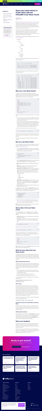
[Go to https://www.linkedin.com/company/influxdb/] (34, 405)
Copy (37, 61)
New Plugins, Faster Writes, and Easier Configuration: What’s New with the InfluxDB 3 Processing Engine (20, 359)
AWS (15, 395)
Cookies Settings (21, 407)
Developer (17, 19)
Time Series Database (5, 395)
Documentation (17, 389)
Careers (29, 385)
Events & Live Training (18, 390)
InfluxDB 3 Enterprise (29, 22)
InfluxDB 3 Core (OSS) (18, 393)
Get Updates (7, 35)
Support (16, 387)
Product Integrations (17, 396)
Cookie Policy (33, 408)
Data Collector (4, 391)
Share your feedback (6, 22)
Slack (32, 331)
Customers (16, 386)
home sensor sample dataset (23, 146)
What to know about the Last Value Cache (7, 20)
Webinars (16, 388)
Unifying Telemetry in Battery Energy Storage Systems (33, 367)
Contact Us (29, 388)
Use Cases (4, 393)
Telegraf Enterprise (5, 388)
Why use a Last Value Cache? (7, 13)
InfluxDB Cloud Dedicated (6, 387)
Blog (15, 385)
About (28, 384)
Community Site (28, 332)
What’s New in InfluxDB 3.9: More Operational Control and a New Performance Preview (33, 359)
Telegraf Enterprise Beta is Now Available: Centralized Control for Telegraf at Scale (21, 367)
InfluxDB (4, 384)
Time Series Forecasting (6, 396)
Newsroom (29, 387)
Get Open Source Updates (16, 346)
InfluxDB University (17, 391)
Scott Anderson (18, 17)
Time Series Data (5, 394)
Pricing (3, 392)
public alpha (34, 22)
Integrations (4, 389)
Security (30, 408)
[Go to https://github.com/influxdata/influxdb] (36, 405)
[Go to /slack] (37, 405)
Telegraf (16, 394)
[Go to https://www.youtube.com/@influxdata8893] (31, 405)
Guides (16, 384)
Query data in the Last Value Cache (7, 17)
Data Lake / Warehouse (5, 390)
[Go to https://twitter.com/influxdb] (32, 405)
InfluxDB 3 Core (22, 22)
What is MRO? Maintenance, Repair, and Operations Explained (8, 367)
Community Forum (17, 392)
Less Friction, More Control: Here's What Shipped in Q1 (8, 358)
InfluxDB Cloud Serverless (6, 386)
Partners (29, 386)
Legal (27, 408)
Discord (19, 331)
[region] (13, 406)
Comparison (37, 408)
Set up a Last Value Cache (7, 15)
